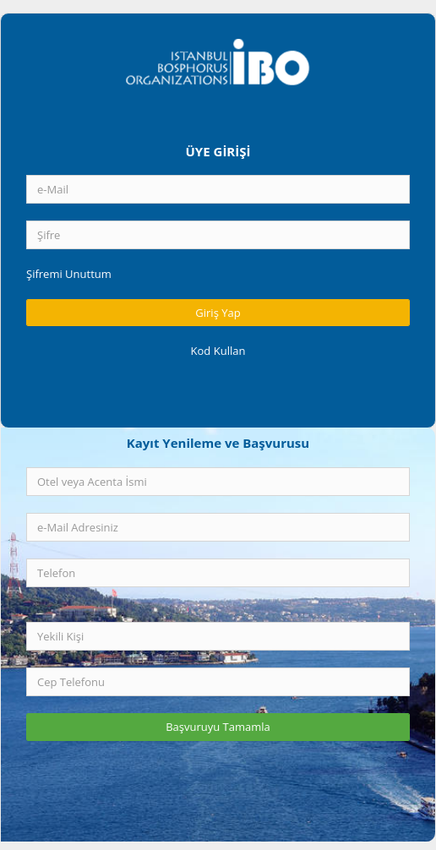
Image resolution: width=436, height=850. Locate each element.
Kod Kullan (218, 350)
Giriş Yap (217, 312)
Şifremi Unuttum (69, 273)
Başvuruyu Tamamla (218, 726)
